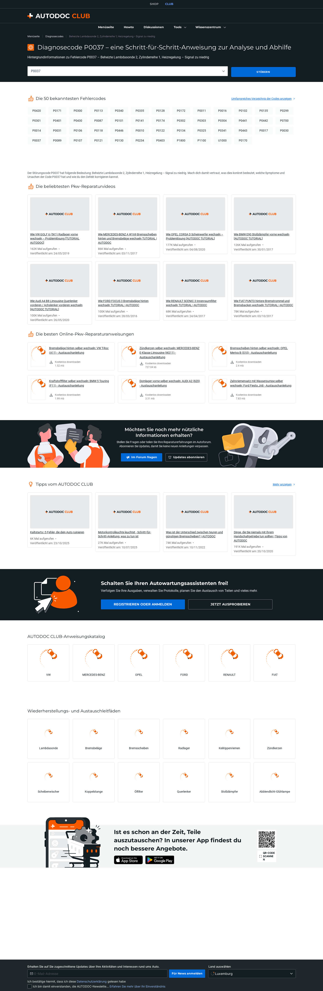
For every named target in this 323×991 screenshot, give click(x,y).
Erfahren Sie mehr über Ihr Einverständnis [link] (137, 986)
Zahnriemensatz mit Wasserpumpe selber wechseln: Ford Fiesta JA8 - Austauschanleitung (260, 382)
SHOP (154, 4)
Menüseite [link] (33, 36)
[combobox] (127, 71)
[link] (106, 27)
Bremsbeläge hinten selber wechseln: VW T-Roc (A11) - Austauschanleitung (79, 349)
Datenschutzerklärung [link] (92, 981)
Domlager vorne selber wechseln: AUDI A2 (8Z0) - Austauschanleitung (170, 382)
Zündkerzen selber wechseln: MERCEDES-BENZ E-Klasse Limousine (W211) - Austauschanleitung (169, 351)
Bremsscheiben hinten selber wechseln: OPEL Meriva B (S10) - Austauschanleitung (259, 349)
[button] (179, 27)
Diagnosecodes (54, 36)
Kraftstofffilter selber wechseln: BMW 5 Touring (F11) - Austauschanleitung (79, 382)
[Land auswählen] (252, 973)
